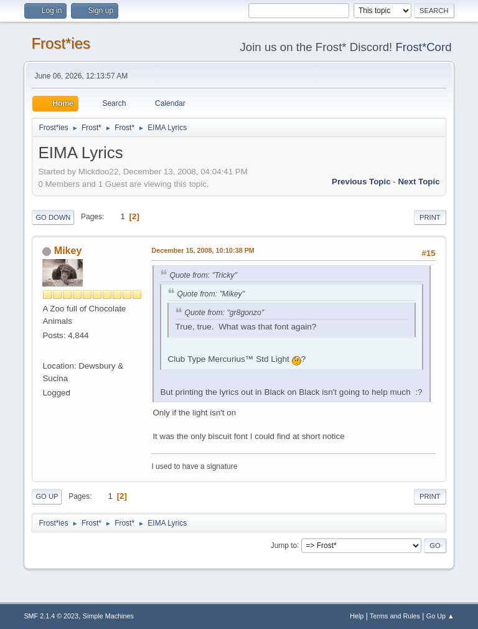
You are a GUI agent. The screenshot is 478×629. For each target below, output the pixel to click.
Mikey (68, 250)
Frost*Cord (423, 47)
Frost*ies (60, 43)
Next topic (418, 181)
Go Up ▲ (440, 616)
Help (356, 616)
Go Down (52, 217)
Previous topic (361, 181)
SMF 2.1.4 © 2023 (51, 616)
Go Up (46, 496)
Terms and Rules (395, 616)
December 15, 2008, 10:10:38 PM (202, 250)
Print (430, 217)
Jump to (284, 545)
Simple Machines (108, 616)
